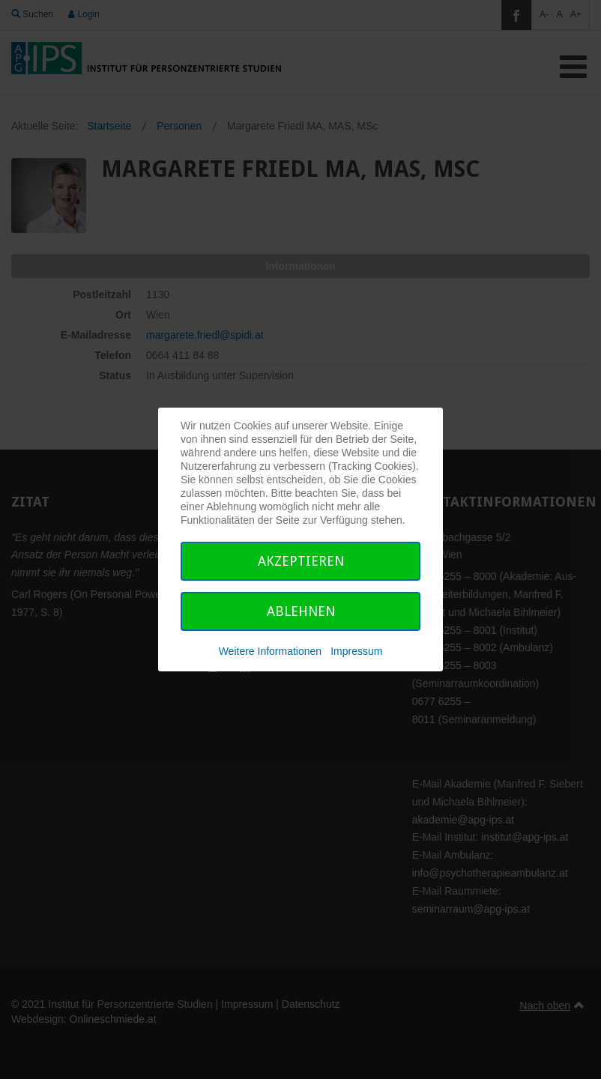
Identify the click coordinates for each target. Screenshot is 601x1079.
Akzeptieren (301, 561)
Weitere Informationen (270, 651)
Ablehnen (301, 611)
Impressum (356, 651)
